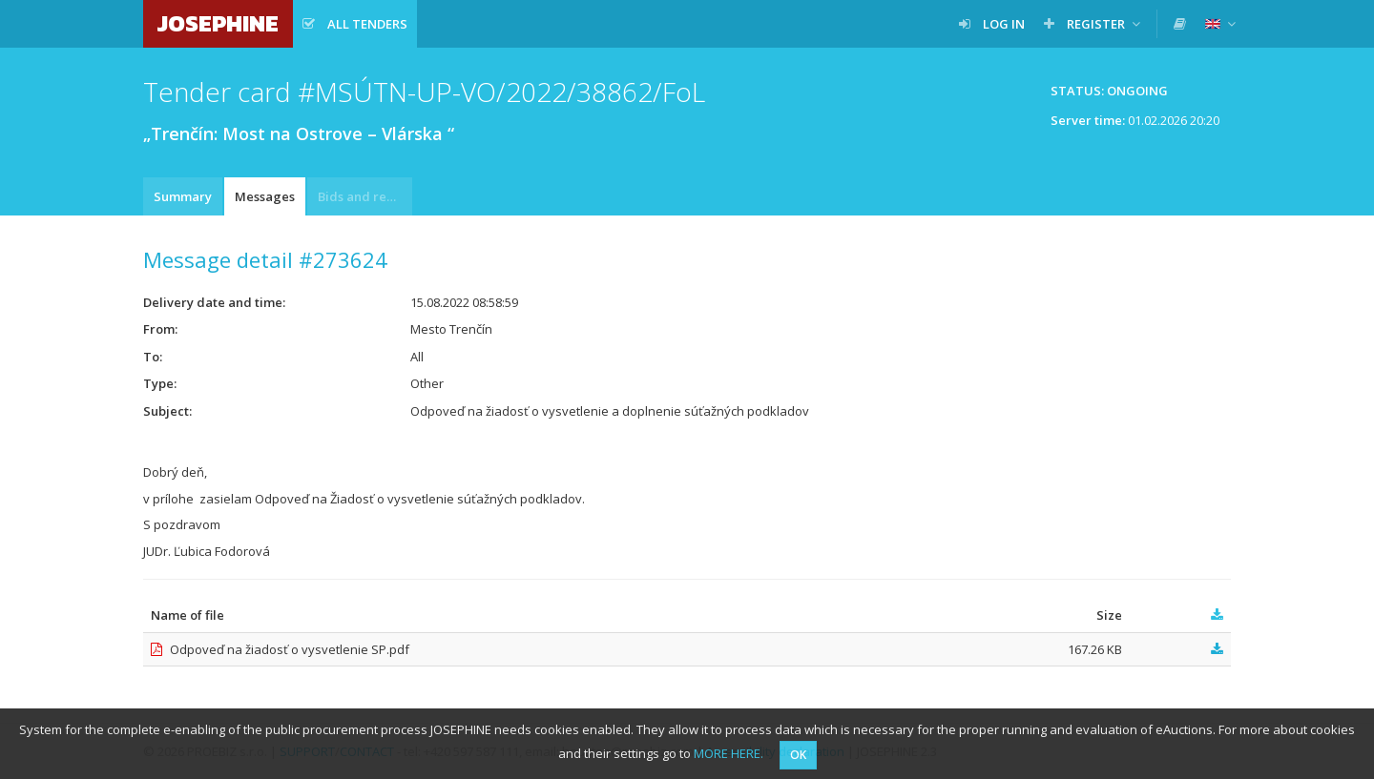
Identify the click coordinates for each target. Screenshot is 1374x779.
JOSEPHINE (218, 23)
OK (798, 755)
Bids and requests (365, 196)
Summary (183, 196)
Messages (265, 196)
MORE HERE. (728, 753)
